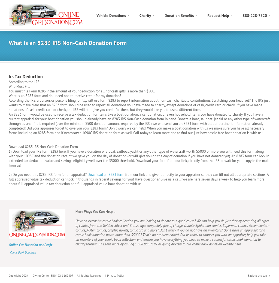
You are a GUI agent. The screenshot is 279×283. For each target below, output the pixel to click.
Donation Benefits (179, 15)
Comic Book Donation (23, 252)
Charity (145, 15)
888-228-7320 (255, 15)
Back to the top (257, 276)
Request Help (218, 15)
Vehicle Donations (111, 15)
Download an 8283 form (106, 174)
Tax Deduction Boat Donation (46, 15)
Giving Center (41, 276)
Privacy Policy (115, 276)
